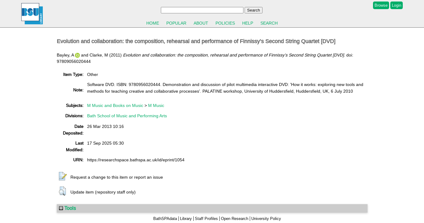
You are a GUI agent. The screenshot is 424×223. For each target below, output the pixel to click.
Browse (381, 5)
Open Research (234, 218)
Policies (225, 23)
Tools (67, 208)
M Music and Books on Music (115, 105)
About (201, 23)
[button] (63, 176)
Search (269, 23)
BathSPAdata (165, 218)
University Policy (266, 218)
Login (396, 5)
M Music (156, 105)
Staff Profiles (206, 218)
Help (247, 23)
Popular (176, 23)
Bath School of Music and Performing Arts (127, 115)
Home (152, 23)
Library (186, 218)
